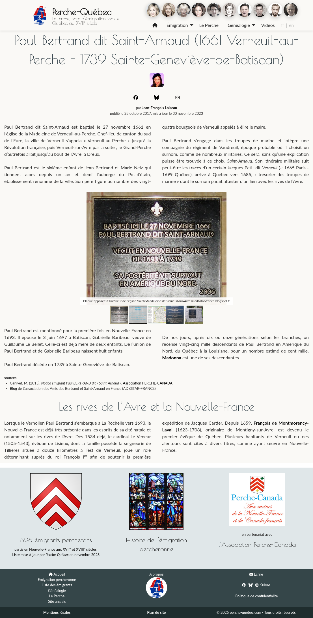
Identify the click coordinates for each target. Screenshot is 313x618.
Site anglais (57, 601)
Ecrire (258, 574)
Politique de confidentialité (256, 596)
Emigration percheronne (57, 579)
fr (282, 25)
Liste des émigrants (57, 585)
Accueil (59, 574)
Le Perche (209, 25)
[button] (248, 197)
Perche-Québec (81, 12)
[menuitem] (155, 25)
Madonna (171, 357)
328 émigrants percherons (56, 540)
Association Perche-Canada (258, 544)
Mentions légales (56, 612)
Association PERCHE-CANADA (147, 383)
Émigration (177, 25)
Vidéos (268, 25)
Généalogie (239, 25)
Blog (13, 388)
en (291, 25)
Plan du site (156, 612)
